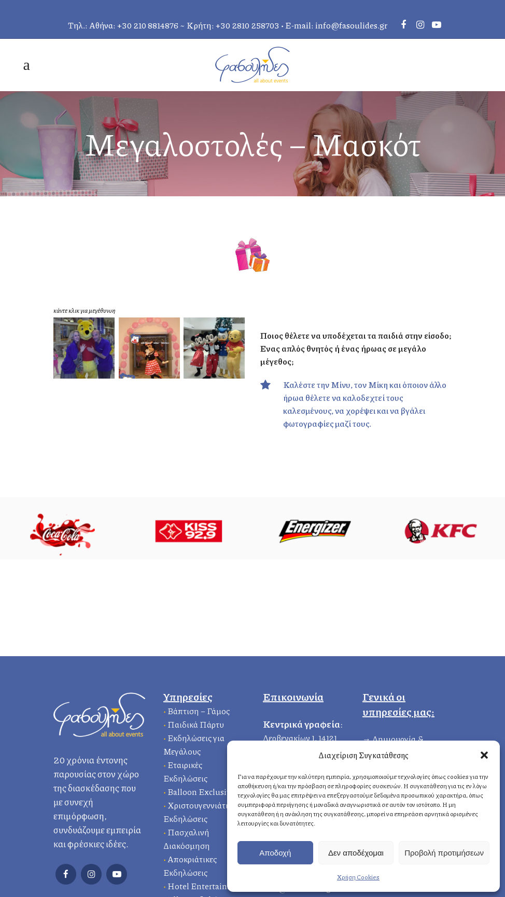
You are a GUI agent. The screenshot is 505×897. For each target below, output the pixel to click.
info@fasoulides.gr (351, 25)
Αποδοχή (275, 852)
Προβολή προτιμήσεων (444, 852)
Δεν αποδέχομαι (356, 852)
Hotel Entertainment (207, 886)
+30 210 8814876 (147, 25)
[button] (484, 755)
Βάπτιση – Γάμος (198, 711)
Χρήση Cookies (358, 877)
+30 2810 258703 (247, 25)
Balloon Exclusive (201, 792)
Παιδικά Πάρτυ (195, 724)
